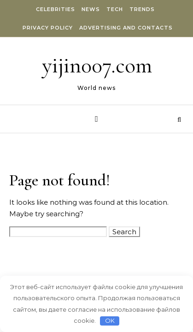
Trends (142, 9)
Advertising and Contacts (126, 27)
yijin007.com (97, 65)
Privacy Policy (48, 27)
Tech (114, 9)
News (91, 9)
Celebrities (55, 9)
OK (110, 320)
